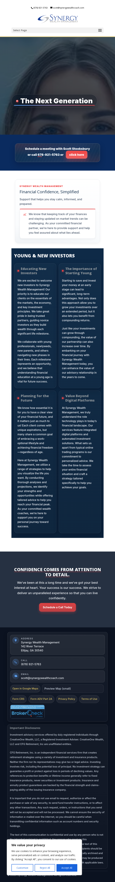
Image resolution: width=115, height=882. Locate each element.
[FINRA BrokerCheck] (27, 712)
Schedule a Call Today (57, 607)
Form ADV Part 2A (41, 698)
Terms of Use (89, 698)
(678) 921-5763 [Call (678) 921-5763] (31, 664)
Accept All (66, 867)
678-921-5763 (49, 154)
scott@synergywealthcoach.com (42, 678)
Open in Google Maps (25, 688)
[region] (44, 857)
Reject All (45, 867)
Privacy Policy (66, 698)
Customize (22, 867)
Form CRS (18, 698)
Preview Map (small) (57, 688)
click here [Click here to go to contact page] (76, 154)
